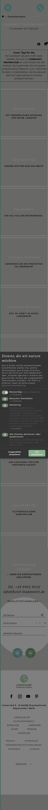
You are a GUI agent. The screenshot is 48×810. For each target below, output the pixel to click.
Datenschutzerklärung (14, 385)
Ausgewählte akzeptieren (14, 453)
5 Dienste (15, 428)
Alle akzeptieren (37, 453)
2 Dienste (15, 394)
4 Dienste (15, 401)
